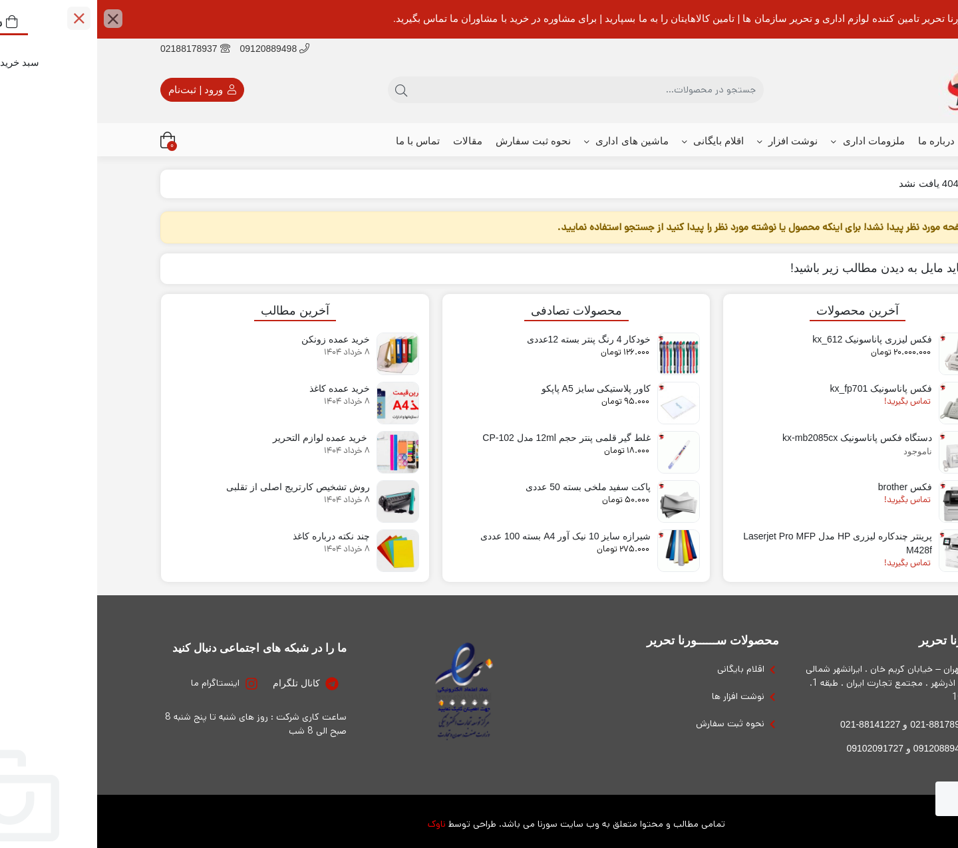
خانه (879, 140)
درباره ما (839, 140)
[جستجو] (492, 89)
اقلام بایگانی (616, 141)
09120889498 (178, 48)
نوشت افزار (690, 141)
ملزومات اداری (770, 141)
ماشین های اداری (529, 141)
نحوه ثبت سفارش (436, 140)
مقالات (370, 140)
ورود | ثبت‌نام (104, 90)
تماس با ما (321, 140)
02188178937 (98, 48)
